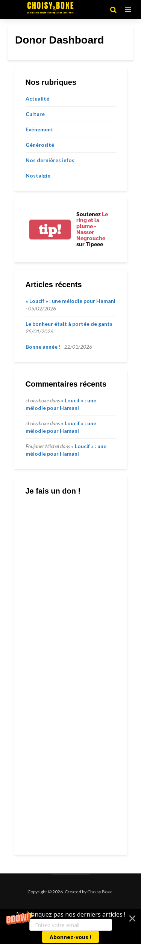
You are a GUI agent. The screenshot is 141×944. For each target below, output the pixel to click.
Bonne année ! (43, 346)
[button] (70, 926)
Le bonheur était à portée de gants (69, 324)
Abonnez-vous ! (70, 937)
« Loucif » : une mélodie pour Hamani (70, 301)
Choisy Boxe (99, 891)
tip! (50, 229)
